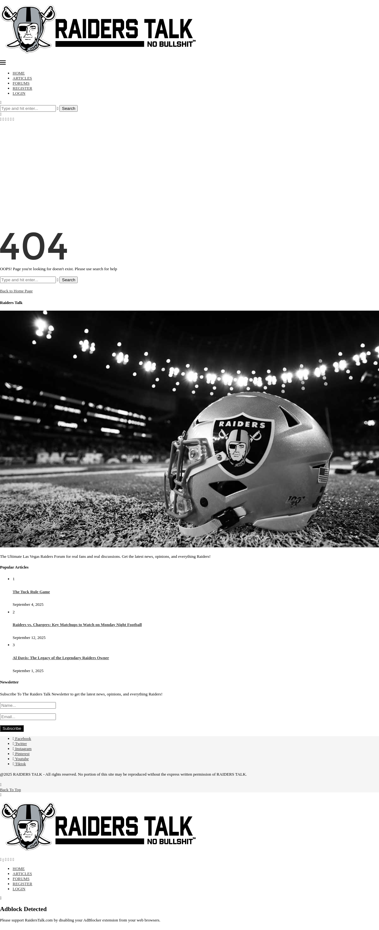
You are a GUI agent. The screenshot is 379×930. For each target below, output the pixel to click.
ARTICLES (22, 78)
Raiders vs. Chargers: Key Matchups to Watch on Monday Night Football (77, 624)
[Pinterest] (8, 119)
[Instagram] (6, 119)
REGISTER (22, 88)
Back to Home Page (16, 291)
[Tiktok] (13, 119)
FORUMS (21, 83)
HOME (19, 73)
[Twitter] (3, 119)
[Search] (1, 102)
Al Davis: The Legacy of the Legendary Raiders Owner (61, 657)
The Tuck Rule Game (31, 591)
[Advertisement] (189, 169)
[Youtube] (11, 119)
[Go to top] (10, 787)
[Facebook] (1, 119)
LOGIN (19, 93)
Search (68, 108)
